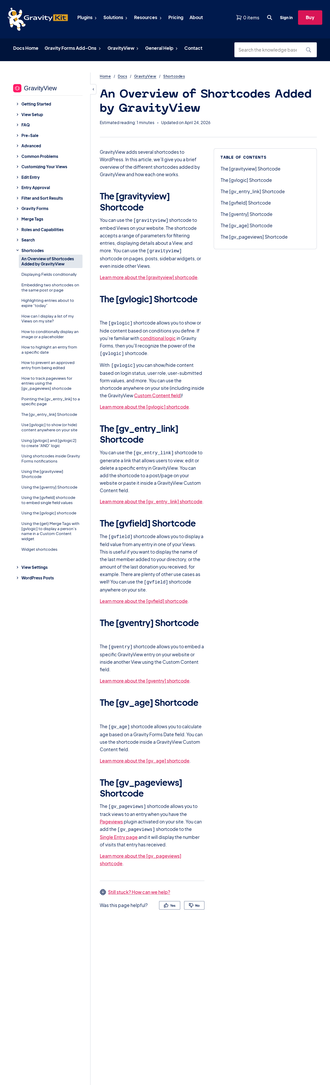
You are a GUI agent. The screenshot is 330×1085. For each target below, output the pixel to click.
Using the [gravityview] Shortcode (42, 474)
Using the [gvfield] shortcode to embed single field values (48, 500)
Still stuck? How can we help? (139, 886)
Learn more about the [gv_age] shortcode (144, 755)
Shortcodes (174, 76)
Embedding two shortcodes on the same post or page (50, 287)
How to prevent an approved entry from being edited (48, 365)
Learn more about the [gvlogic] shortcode (144, 404)
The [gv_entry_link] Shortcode (49, 414)
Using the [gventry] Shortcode (49, 486)
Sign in (286, 17)
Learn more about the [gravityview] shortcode (148, 276)
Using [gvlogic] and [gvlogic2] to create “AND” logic (48, 443)
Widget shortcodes (39, 549)
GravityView (145, 76)
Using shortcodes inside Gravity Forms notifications (50, 458)
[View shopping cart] (247, 17)
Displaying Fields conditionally (49, 274)
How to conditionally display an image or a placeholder (50, 334)
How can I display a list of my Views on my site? (47, 318)
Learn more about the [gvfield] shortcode (144, 597)
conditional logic (158, 336)
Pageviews (111, 816)
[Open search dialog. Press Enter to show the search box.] (269, 17)
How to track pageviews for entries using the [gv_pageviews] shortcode (46, 383)
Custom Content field (157, 393)
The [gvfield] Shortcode (246, 203)
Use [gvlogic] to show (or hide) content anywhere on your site (49, 427)
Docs (122, 76)
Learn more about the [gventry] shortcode (144, 676)
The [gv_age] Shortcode (247, 225)
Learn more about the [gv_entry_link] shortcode (151, 498)
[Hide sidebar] (93, 89)
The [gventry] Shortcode (247, 214)
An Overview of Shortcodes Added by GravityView (47, 261)
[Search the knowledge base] (269, 49)
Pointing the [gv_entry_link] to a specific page (50, 401)
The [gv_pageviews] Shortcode (254, 237)
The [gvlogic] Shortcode (246, 180)
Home (105, 76)
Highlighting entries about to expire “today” (47, 303)
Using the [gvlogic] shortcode (48, 512)
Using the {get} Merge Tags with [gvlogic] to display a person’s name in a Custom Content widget (50, 531)
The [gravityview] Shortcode (250, 169)
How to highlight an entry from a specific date (49, 349)
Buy (310, 17)
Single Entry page (119, 831)
